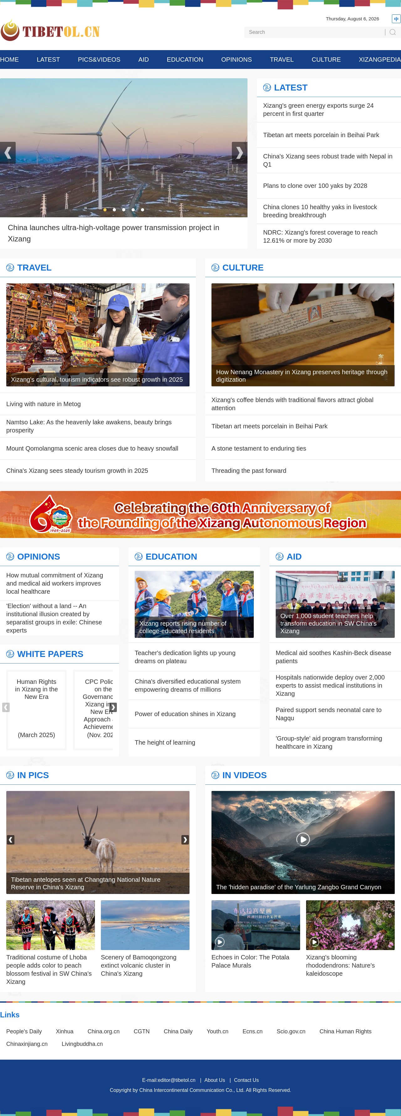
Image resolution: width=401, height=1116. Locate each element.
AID (143, 59)
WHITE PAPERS (50, 654)
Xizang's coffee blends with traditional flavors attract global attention (292, 403)
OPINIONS (236, 59)
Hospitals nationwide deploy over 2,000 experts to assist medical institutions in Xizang (330, 685)
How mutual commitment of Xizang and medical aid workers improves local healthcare (54, 583)
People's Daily (24, 1031)
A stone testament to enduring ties (258, 448)
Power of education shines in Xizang (185, 713)
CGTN (142, 1031)
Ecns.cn (252, 1031)
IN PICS (33, 775)
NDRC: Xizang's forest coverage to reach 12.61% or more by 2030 (320, 236)
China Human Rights (346, 1031)
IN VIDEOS (244, 775)
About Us (215, 1080)
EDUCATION (185, 59)
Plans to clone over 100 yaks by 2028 (315, 185)
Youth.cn (217, 1031)
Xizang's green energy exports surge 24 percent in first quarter (318, 109)
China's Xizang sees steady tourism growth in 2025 (77, 470)
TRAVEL (282, 59)
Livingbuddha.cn (82, 1044)
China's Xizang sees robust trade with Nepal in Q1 (328, 160)
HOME (9, 59)
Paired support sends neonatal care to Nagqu (329, 713)
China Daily (178, 1031)
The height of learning (165, 742)
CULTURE (326, 59)
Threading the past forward (248, 470)
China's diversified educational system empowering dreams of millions (188, 685)
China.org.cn (104, 1031)
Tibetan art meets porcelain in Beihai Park (321, 135)
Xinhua (65, 1031)
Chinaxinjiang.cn (27, 1044)
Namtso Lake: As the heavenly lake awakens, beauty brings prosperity (89, 426)
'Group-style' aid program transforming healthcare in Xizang (329, 742)
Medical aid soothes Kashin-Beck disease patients (333, 656)
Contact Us (246, 1080)
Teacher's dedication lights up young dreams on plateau (185, 656)
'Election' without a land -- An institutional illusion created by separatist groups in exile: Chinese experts (54, 618)
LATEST (48, 59)
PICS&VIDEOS (99, 59)
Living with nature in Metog (43, 403)
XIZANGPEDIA (380, 59)
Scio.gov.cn (291, 1031)
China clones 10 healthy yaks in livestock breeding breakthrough (320, 211)
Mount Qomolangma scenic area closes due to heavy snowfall (92, 448)
